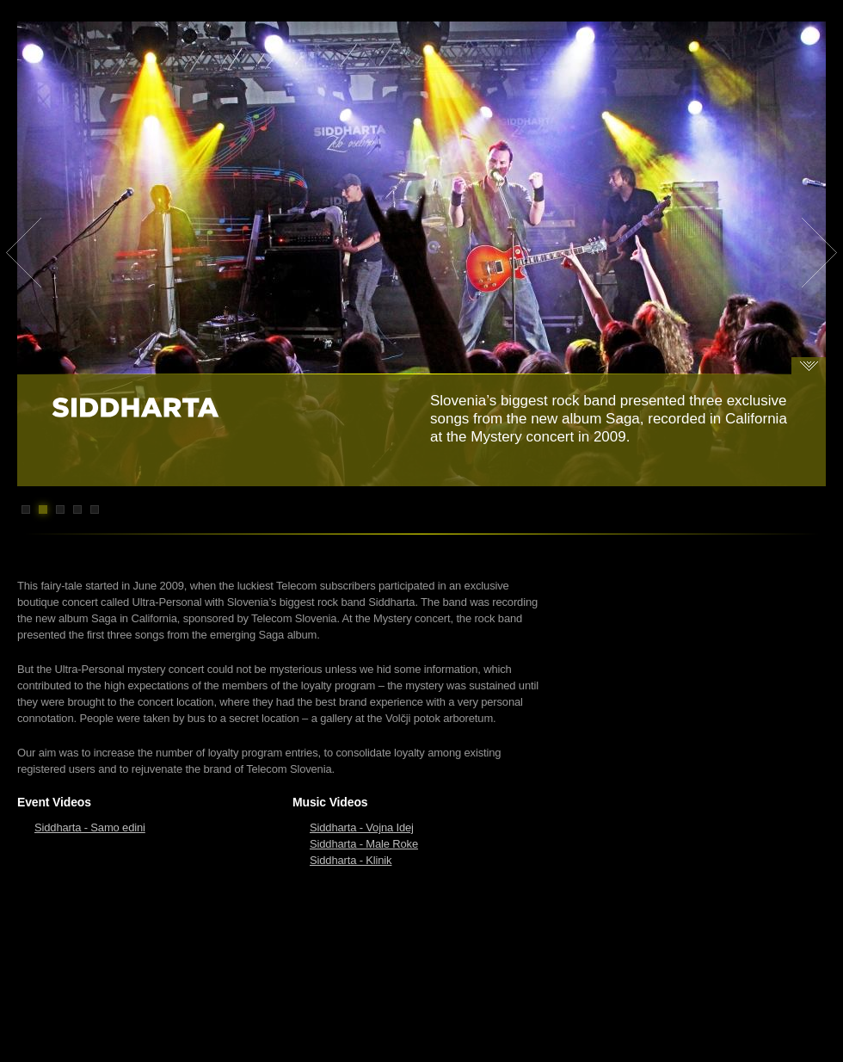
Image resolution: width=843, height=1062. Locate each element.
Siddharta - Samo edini (89, 827)
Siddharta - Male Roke (364, 843)
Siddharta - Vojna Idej (362, 827)
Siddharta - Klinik (350, 860)
